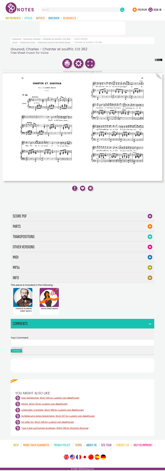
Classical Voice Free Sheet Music (54, 42)
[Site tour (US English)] (72, 458)
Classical (16, 38)
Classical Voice (27, 42)
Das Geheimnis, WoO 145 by (50, 398)
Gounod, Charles (32, 38)
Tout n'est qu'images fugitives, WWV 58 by (54, 429)
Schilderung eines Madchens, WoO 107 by (58, 417)
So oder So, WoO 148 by (47, 423)
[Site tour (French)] (78, 458)
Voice (15, 42)
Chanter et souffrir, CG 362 (56, 38)
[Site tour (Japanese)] (85, 458)
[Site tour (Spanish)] (97, 458)
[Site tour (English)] (66, 458)
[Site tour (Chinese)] (91, 458)
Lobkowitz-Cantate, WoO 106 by (52, 410)
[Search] (122, 10)
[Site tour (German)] (103, 458)
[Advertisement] (82, 28)
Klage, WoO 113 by (44, 404)
